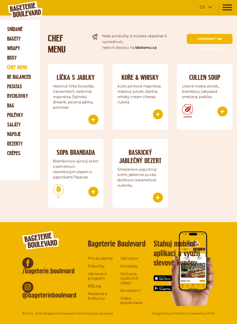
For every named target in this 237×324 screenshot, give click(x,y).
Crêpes (13, 153)
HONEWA (178, 313)
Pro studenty (100, 258)
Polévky (15, 115)
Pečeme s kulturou (97, 296)
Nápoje (14, 134)
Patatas (14, 86)
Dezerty (15, 143)
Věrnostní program (97, 276)
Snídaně (14, 29)
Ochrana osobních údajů (129, 278)
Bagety (14, 39)
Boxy (12, 58)
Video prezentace (131, 300)
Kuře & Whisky (140, 77)
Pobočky (96, 266)
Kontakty (129, 266)
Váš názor (129, 258)
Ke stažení (130, 290)
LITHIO (210, 313)
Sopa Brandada (76, 152)
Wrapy (13, 48)
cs (202, 7)
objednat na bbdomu (209, 40)
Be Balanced (19, 77)
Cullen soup (204, 77)
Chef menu (17, 67)
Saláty (14, 124)
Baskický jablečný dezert (140, 156)
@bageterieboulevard (49, 295)
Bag (10, 105)
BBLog (94, 286)
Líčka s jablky (76, 77)
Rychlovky (17, 96)
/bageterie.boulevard (48, 271)
